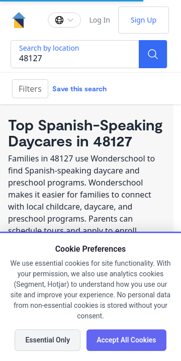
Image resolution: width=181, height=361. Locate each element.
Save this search (79, 88)
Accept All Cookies (126, 340)
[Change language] (64, 20)
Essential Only (47, 340)
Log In (99, 20)
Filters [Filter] (30, 88)
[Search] (153, 54)
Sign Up (143, 20)
